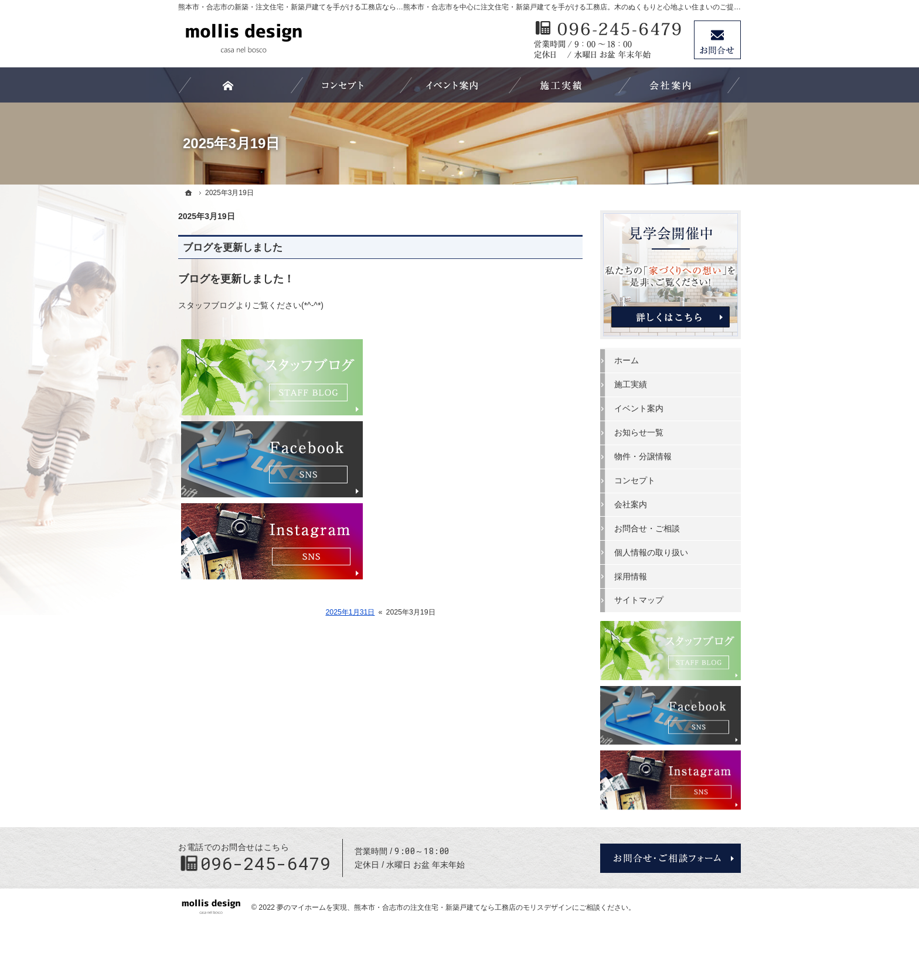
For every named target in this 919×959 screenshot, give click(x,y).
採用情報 (630, 576)
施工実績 (630, 384)
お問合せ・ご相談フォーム (670, 858)
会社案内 (630, 504)
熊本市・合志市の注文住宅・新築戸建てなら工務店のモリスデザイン (463, 907)
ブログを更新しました (232, 247)
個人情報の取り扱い (651, 552)
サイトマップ (638, 600)
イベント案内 (638, 408)
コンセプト (634, 480)
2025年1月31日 (350, 612)
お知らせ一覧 (638, 432)
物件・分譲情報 (643, 456)
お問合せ (717, 40)
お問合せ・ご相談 (647, 528)
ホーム (626, 360)
